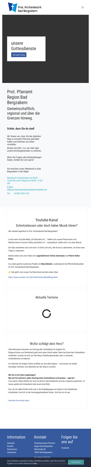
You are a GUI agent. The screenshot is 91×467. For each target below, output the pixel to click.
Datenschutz (12, 449)
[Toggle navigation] (82, 7)
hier (25, 148)
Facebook (65, 448)
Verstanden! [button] (76, 462)
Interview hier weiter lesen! (18, 400)
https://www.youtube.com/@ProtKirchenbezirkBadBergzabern (33, 277)
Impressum (11, 452)
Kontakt (10, 446)
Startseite (11, 443)
